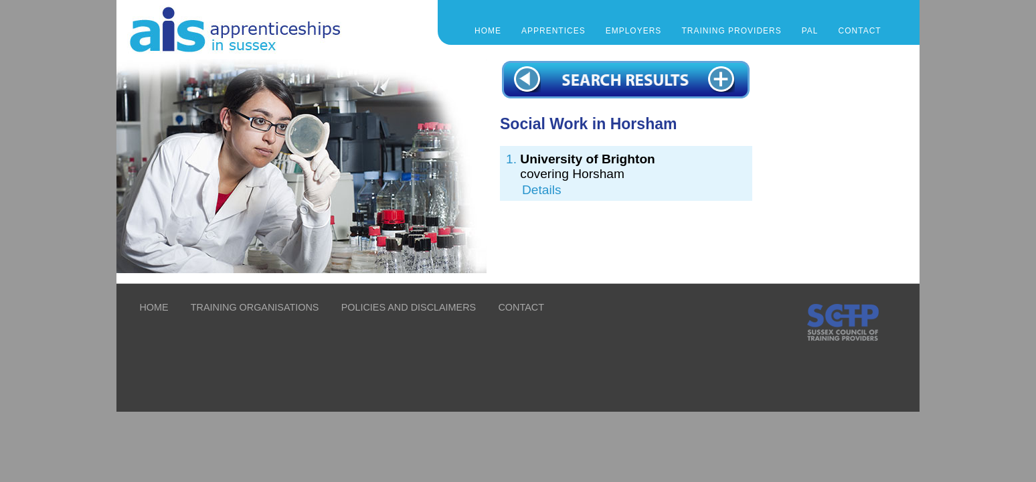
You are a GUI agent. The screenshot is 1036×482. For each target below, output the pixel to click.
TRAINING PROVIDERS (731, 30)
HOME (153, 307)
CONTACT (860, 30)
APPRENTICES (553, 30)
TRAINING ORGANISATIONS (255, 307)
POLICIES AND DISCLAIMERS (409, 307)
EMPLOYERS (634, 30)
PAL (810, 30)
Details (542, 190)
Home (487, 30)
